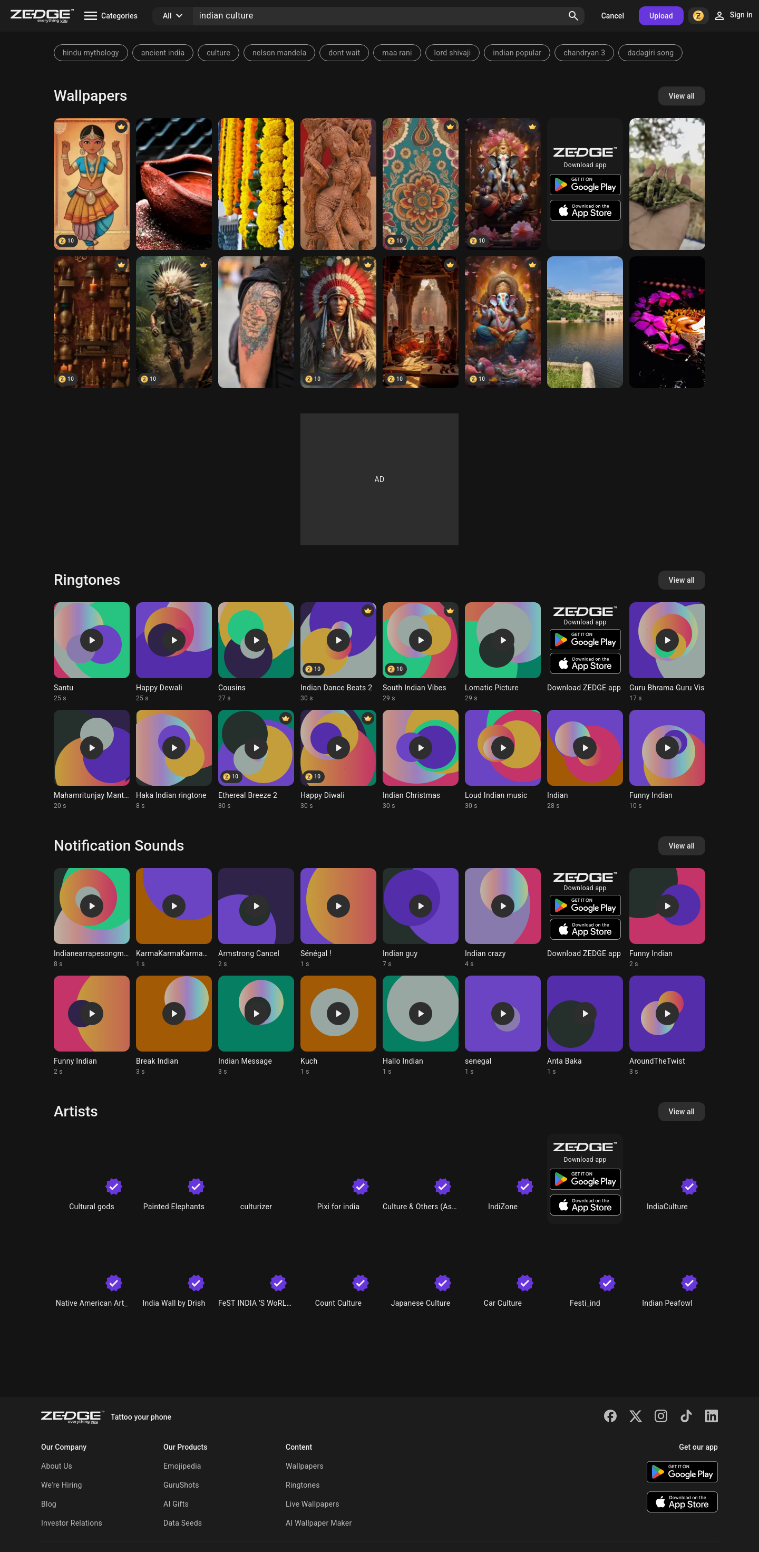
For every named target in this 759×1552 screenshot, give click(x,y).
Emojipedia (182, 1466)
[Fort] (585, 322)
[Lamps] (92, 322)
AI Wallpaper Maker (319, 1523)
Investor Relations (71, 1523)
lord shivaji (452, 53)
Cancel (612, 16)
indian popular (517, 53)
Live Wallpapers (312, 1504)
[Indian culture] (256, 184)
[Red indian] (338, 322)
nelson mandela (279, 53)
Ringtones (303, 1485)
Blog (48, 1504)
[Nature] (667, 184)
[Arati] (667, 322)
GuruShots (181, 1485)
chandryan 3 (584, 53)
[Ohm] (256, 322)
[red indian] (174, 322)
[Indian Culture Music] (421, 322)
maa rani (397, 53)
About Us (56, 1466)
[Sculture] (338, 184)
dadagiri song (650, 53)
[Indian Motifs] (421, 184)
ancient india (163, 53)
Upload (661, 16)
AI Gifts (176, 1504)
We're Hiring (61, 1485)
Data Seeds (182, 1523)
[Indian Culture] (92, 184)
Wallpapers (305, 1466)
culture (218, 53)
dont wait (344, 53)
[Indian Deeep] (174, 184)
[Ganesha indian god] (503, 184)
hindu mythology (91, 53)
